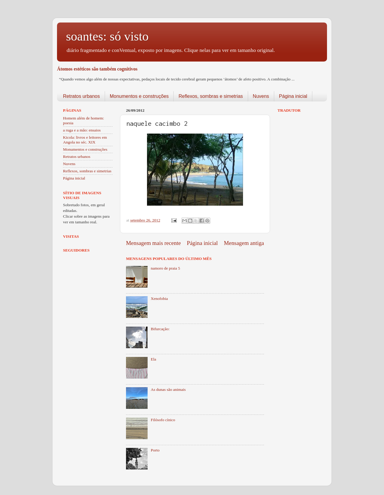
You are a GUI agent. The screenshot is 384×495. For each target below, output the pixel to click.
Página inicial (293, 96)
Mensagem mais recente (153, 243)
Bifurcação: (160, 329)
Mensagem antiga (244, 243)
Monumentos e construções (139, 96)
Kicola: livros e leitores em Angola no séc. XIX (85, 139)
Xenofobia (159, 298)
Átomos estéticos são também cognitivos (97, 68)
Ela (153, 359)
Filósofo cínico (163, 420)
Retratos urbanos (81, 96)
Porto (155, 450)
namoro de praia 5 (165, 268)
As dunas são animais (168, 389)
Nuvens (261, 96)
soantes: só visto (107, 36)
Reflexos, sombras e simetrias (210, 96)
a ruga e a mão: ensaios (82, 130)
